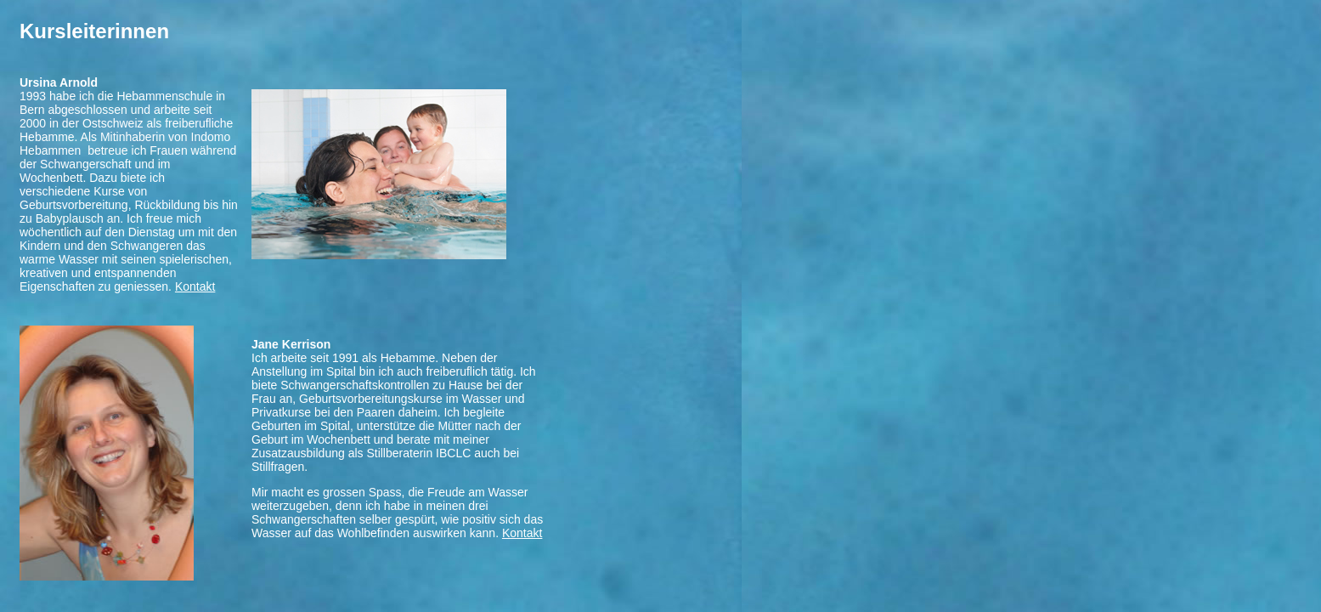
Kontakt (195, 286)
